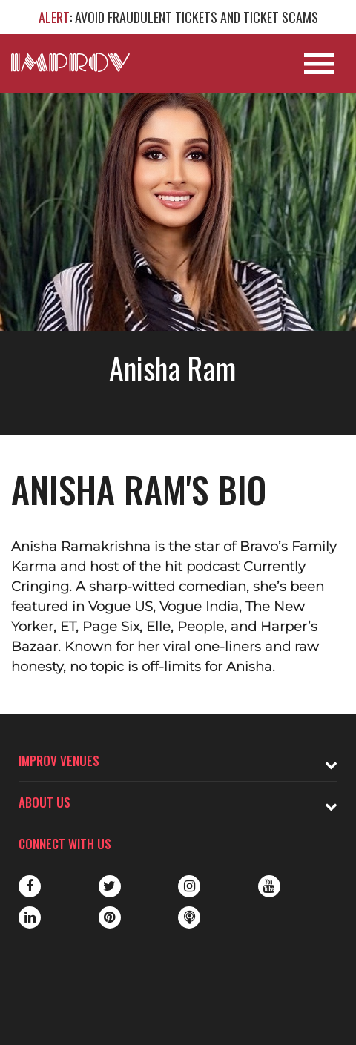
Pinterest (110, 917)
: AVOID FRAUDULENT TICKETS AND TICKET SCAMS (178, 17)
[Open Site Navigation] (319, 63)
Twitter (110, 886)
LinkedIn (30, 917)
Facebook (30, 886)
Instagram (189, 886)
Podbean (189, 917)
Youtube (269, 886)
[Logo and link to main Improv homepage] (70, 62)
